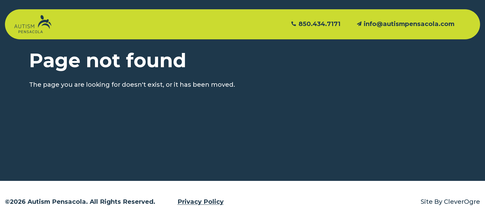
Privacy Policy (201, 201)
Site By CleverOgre (450, 201)
